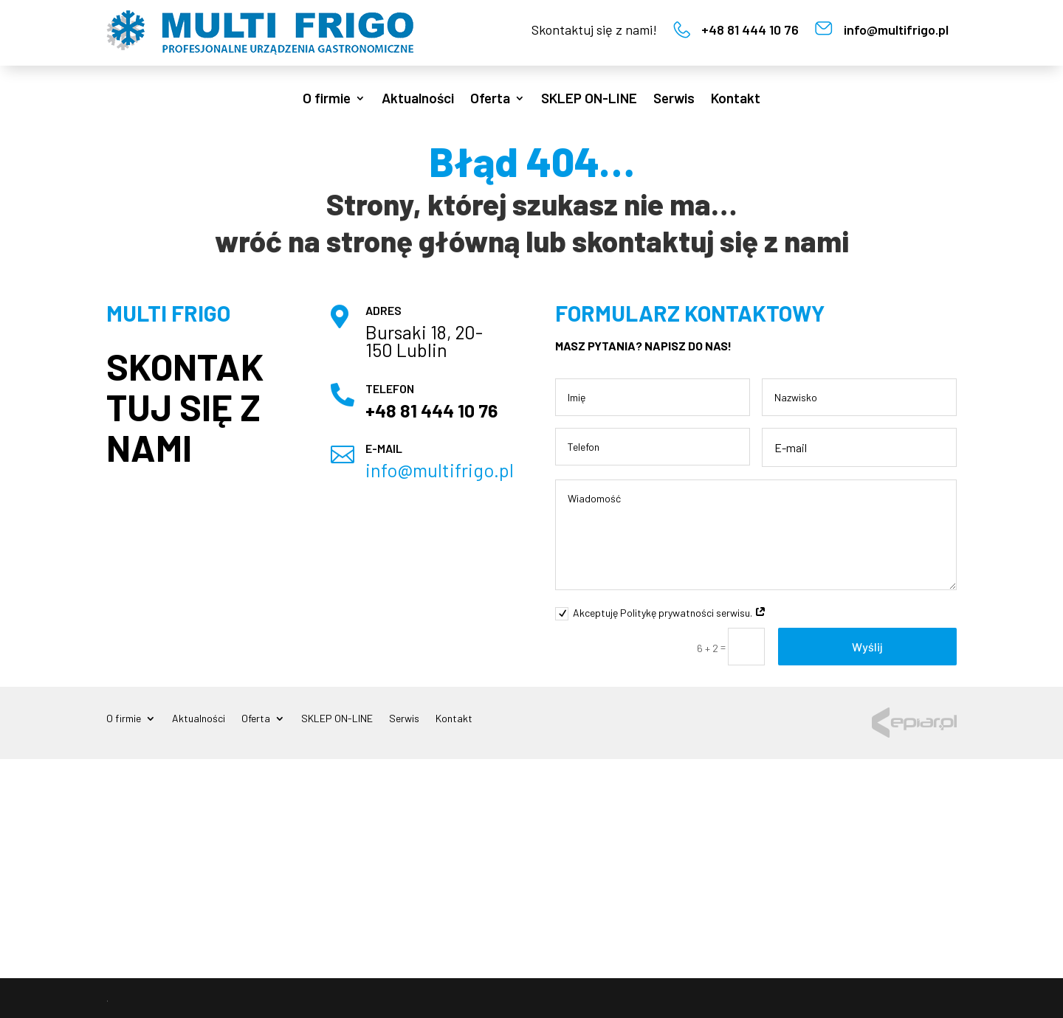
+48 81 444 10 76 (750, 29)
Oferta (490, 99)
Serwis (674, 99)
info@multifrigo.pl (896, 29)
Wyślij (867, 647)
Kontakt (735, 99)
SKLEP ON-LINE (589, 99)
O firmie (327, 99)
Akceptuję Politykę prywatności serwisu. (660, 613)
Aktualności (418, 99)
